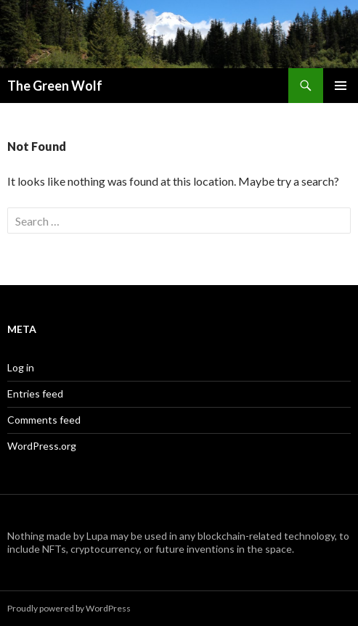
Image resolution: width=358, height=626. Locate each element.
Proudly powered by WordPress (69, 608)
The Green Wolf (54, 86)
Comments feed (44, 419)
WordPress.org (41, 446)
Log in (20, 367)
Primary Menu (340, 85)
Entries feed (35, 393)
